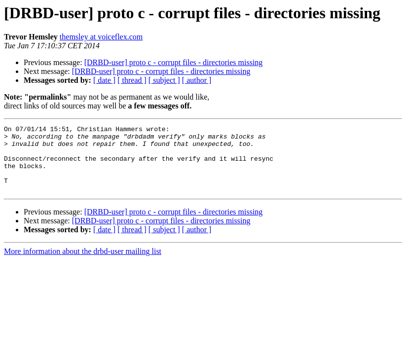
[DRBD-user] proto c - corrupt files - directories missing (173, 62)
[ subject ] (164, 80)
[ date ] (104, 80)
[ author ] (197, 80)
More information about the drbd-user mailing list (82, 264)
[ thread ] (132, 80)
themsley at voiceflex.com (101, 37)
